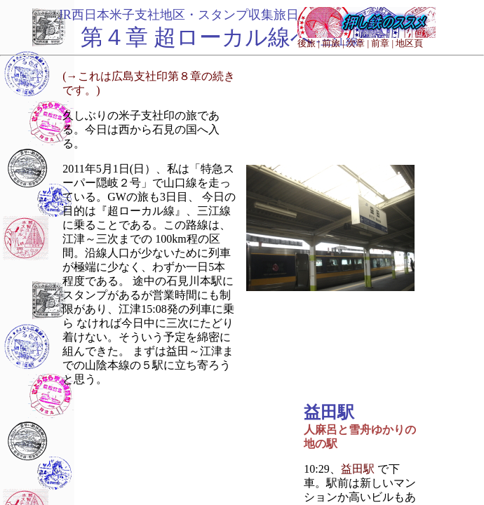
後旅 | (308, 43)
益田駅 (358, 469)
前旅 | (333, 43)
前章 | (382, 43)
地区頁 (409, 43)
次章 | (358, 43)
